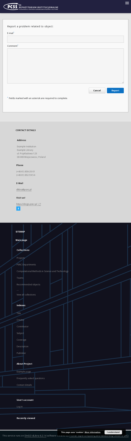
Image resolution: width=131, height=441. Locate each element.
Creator (21, 319)
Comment (12, 45)
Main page (21, 240)
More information (92, 432)
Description (22, 346)
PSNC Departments (26, 264)
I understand (113, 432)
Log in (20, 406)
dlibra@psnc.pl (24, 189)
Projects (21, 257)
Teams (20, 277)
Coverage (21, 339)
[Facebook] (18, 208)
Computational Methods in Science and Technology (43, 271)
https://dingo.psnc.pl (28, 204)
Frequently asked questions (31, 378)
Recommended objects (28, 284)
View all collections (26, 294)
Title (19, 313)
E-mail (10, 33)
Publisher (21, 353)
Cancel (97, 90)
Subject (20, 333)
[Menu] (127, 3)
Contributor (23, 326)
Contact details (24, 384)
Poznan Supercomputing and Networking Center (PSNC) (99, 435)
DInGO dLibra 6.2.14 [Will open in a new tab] (35, 435)
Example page (24, 371)
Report (115, 90)
